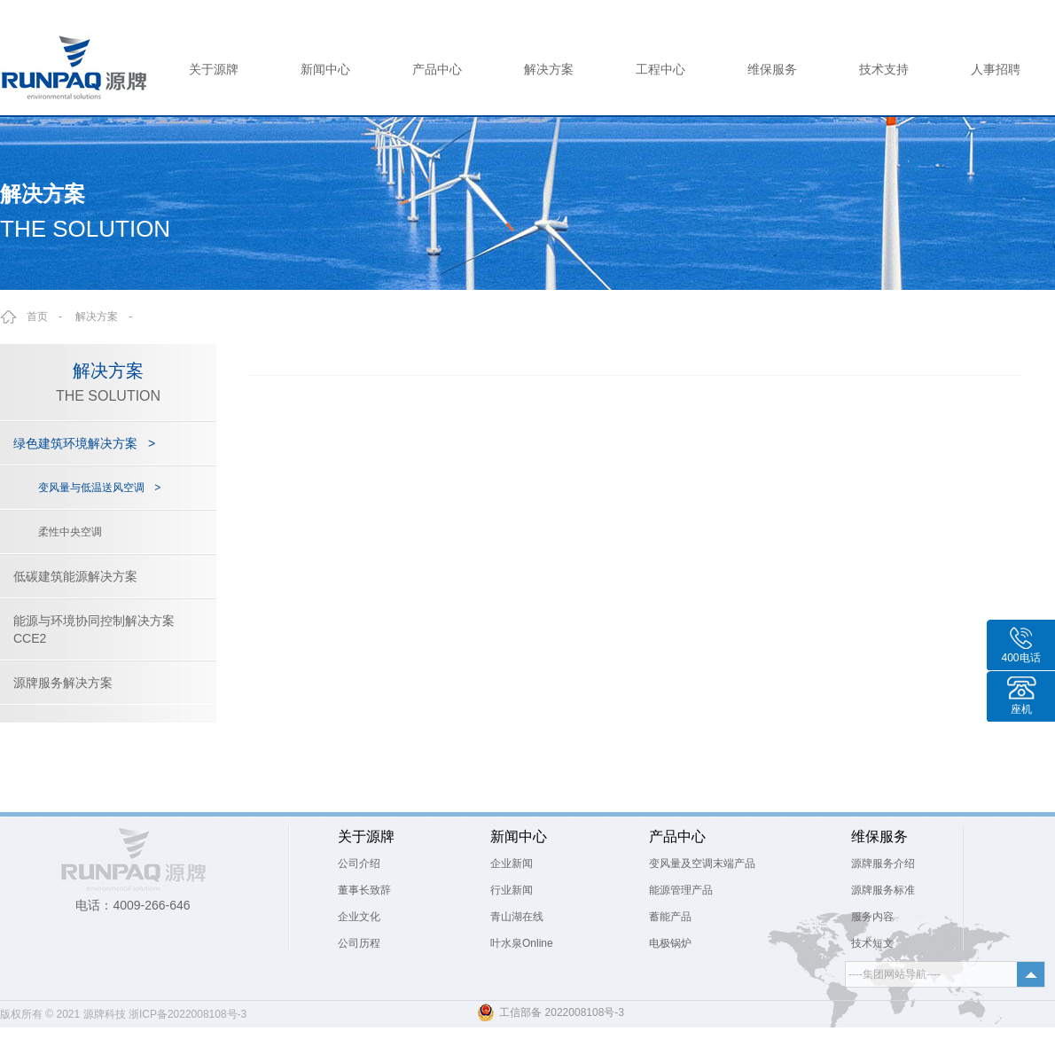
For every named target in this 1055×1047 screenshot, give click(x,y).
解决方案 (549, 69)
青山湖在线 (516, 916)
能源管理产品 (681, 890)
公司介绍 (359, 863)
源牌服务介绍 (883, 863)
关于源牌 (213, 69)
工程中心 (660, 69)
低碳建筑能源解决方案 (75, 576)
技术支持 (884, 69)
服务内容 (872, 916)
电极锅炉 (670, 943)
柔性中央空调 (70, 532)
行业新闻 (511, 890)
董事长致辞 (364, 890)
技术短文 (872, 943)
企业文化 (359, 916)
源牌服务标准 (883, 890)
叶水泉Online (521, 943)
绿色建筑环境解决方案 (84, 443)
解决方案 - (109, 316)
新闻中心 (325, 69)
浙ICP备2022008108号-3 (187, 1014)
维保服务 (772, 69)
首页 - (50, 316)
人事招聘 (995, 69)
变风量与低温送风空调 (99, 487)
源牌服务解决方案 (63, 683)
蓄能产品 (670, 916)
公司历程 (359, 943)
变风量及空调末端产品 (702, 863)
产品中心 (437, 69)
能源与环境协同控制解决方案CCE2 (94, 629)
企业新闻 (511, 863)
